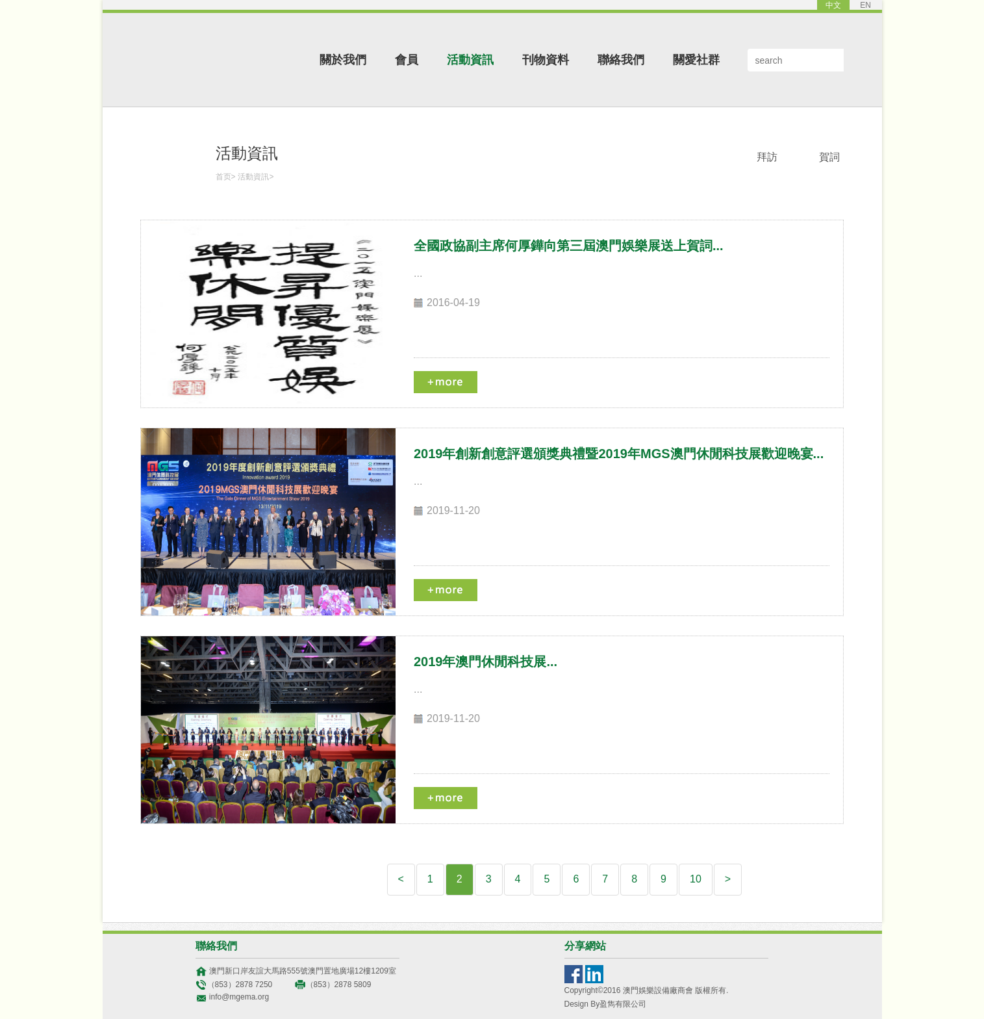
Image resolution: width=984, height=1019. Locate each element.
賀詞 (829, 156)
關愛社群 (696, 59)
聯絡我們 (621, 59)
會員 (406, 59)
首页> (226, 176)
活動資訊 (470, 59)
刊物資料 (545, 59)
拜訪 (767, 156)
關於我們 (343, 59)
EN (865, 5)
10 (695, 878)
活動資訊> (255, 176)
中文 (833, 5)
